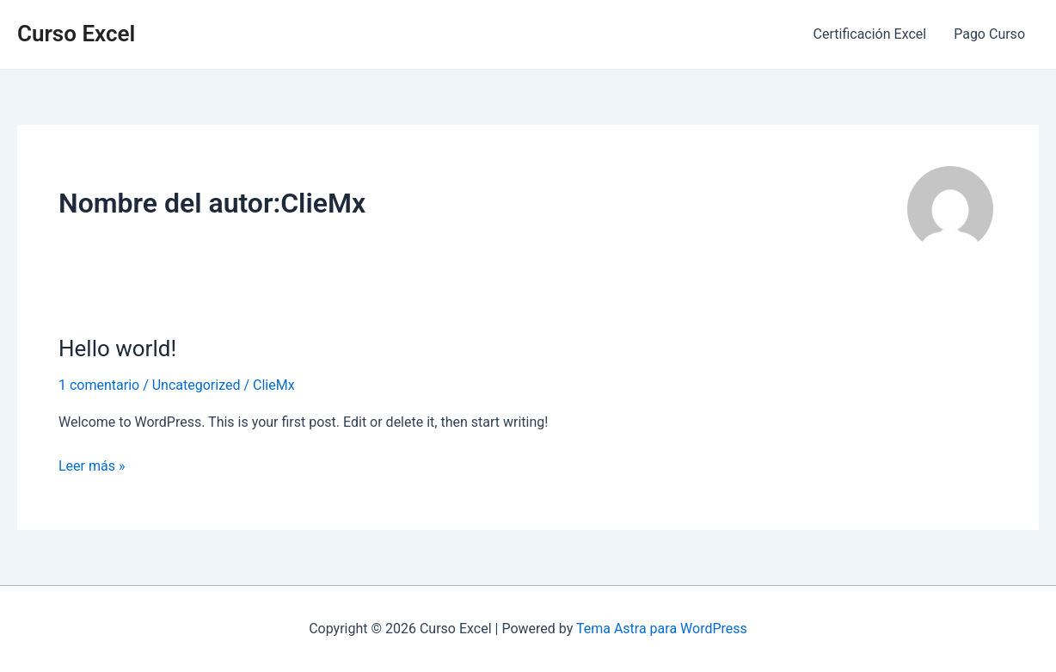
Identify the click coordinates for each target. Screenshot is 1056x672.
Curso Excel (76, 33)
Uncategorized (196, 385)
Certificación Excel (870, 34)
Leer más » (91, 464)
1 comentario (98, 385)
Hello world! (117, 348)
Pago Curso (989, 34)
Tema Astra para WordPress (661, 628)
